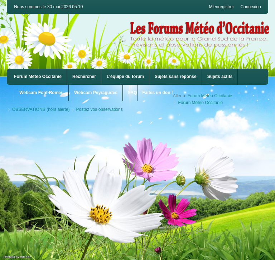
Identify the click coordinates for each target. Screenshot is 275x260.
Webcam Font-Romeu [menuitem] (41, 92)
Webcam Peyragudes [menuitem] (95, 92)
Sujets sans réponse (176, 76)
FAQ (132, 92)
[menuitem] (41, 93)
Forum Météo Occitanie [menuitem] (38, 76)
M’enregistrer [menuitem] (221, 6)
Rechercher (84, 76)
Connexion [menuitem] (250, 6)
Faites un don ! (158, 92)
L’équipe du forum (125, 76)
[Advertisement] (137, 170)
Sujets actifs (220, 76)
